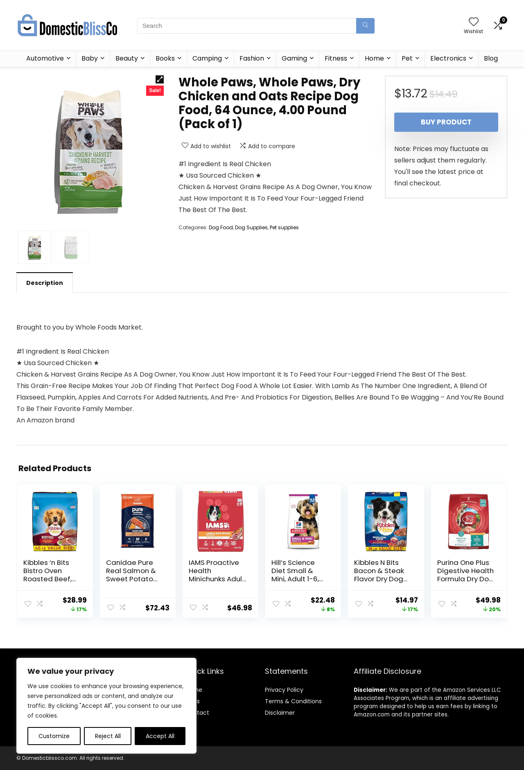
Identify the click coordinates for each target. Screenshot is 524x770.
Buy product (446, 122)
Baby (89, 58)
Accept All (160, 736)
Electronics (448, 58)
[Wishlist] (474, 22)
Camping (207, 58)
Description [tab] (44, 283)
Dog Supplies (251, 227)
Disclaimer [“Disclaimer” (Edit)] (280, 713)
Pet (407, 58)
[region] (106, 706)
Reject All (108, 736)
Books (165, 58)
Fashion (251, 58)
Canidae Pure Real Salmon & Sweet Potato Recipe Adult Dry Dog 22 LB (134, 579)
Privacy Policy (284, 690)
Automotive (45, 58)
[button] (160, 79)
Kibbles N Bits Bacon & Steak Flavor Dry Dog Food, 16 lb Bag (379, 575)
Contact (197, 713)
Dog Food (221, 227)
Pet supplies (284, 227)
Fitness (336, 58)
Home (374, 58)
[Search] (365, 26)
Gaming (294, 58)
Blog (491, 58)
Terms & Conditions (293, 701)
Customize (54, 736)
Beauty (126, 58)
